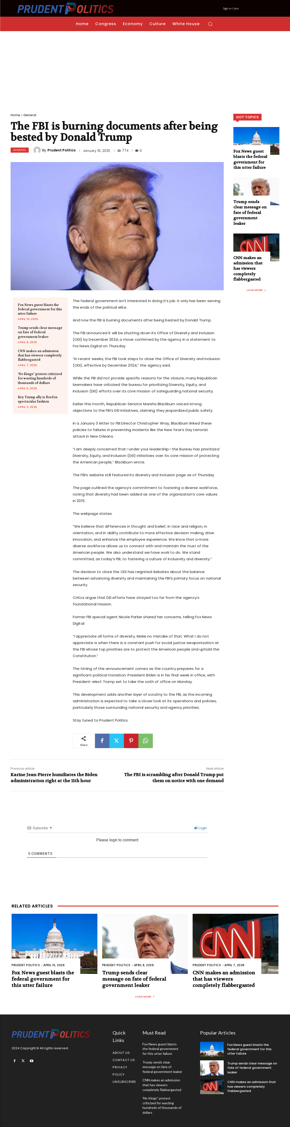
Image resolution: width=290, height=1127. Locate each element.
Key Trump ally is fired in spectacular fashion (37, 399)
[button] (210, 24)
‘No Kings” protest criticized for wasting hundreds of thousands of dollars (40, 378)
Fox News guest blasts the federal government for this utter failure (40, 309)
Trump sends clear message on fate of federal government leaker (40, 332)
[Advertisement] (145, 67)
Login (200, 828)
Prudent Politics (61, 150)
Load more (256, 290)
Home (15, 115)
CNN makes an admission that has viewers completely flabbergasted (40, 355)
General (29, 115)
